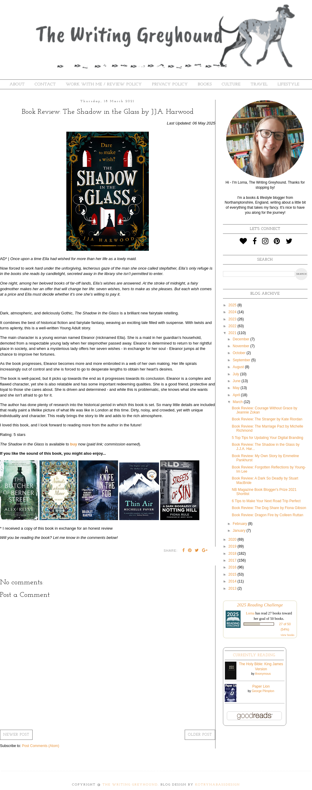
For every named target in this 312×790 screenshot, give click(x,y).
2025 (232, 305)
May (237, 388)
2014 (232, 581)
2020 (232, 539)
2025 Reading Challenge (260, 604)
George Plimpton (263, 691)
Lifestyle (288, 84)
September (242, 360)
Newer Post (16, 735)
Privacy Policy (170, 84)
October (240, 353)
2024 (232, 312)
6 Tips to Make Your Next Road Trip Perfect (266, 501)
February (240, 524)
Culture (231, 84)
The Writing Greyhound (130, 784)
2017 (232, 560)
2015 (232, 574)
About (17, 84)
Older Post (200, 735)
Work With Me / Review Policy (104, 84)
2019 (232, 546)
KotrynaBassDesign (217, 784)
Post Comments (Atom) (40, 746)
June (237, 381)
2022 (232, 326)
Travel (259, 84)
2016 (232, 567)
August (239, 367)
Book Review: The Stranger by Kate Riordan (267, 419)
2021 (232, 333)
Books (205, 84)
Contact (45, 84)
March (238, 402)
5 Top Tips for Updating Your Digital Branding (267, 438)
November (241, 346)
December (241, 339)
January (240, 530)
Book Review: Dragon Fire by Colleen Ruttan (267, 515)
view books (287, 635)
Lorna (250, 613)
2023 (232, 319)
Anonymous (263, 673)
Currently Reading (254, 655)
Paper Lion (261, 686)
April (237, 395)
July (236, 374)
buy (73, 444)
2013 (232, 588)
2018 (232, 553)
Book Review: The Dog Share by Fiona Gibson (269, 508)
